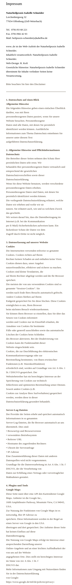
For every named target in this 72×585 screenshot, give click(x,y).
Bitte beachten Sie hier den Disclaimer (26, 84)
